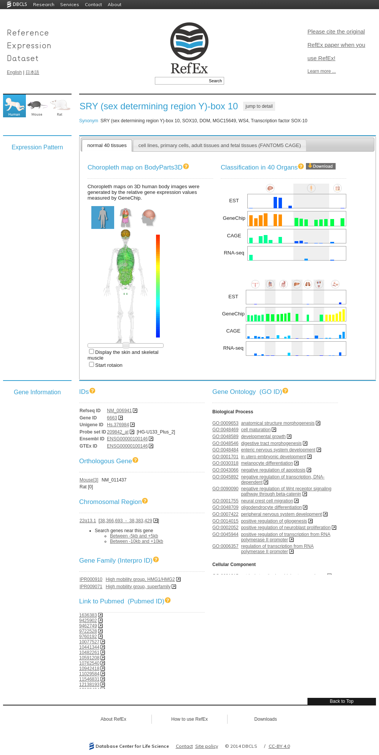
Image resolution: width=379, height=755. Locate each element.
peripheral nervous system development (281, 514)
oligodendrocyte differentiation (271, 507)
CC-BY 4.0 (279, 746)
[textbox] (181, 80)
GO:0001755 (225, 501)
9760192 (88, 636)
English (14, 72)
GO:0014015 (225, 521)
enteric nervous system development (278, 450)
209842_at (118, 432)
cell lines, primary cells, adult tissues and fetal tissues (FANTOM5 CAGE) (220, 145)
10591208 (89, 658)
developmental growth (263, 436)
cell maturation (256, 429)
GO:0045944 (225, 534)
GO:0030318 (225, 463)
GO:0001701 (225, 456)
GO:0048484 (225, 450)
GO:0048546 (225, 443)
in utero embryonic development (273, 456)
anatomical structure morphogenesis (277, 423)
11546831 (89, 679)
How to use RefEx (189, 719)
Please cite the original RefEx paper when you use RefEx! (336, 44)
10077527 (89, 642)
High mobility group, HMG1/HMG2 (140, 579)
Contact (93, 4)
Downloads (265, 719)
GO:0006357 (225, 546)
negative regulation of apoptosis (273, 470)
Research (43, 4)
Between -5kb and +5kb (134, 536)
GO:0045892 (225, 477)
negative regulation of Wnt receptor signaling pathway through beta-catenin (286, 491)
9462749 (88, 626)
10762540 (89, 663)
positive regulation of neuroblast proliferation (285, 527)
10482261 (89, 652)
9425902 (88, 620)
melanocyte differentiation (267, 463)
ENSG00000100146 (127, 438)
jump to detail (258, 106)
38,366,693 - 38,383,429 (126, 520)
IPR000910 (91, 579)
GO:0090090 (225, 488)
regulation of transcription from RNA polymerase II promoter (277, 549)
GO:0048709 (225, 507)
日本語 (32, 72)
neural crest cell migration (267, 501)
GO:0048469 (225, 429)
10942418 (89, 668)
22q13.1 (88, 520)
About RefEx (113, 719)
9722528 (88, 631)
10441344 (89, 647)
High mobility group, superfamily (138, 586)
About (114, 4)
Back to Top (342, 701)
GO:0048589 (225, 436)
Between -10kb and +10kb (136, 541)
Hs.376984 (118, 424)
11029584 (89, 674)
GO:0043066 (225, 470)
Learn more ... (321, 71)
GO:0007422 (225, 514)
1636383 (88, 615)
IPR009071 (91, 586)
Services (69, 4)
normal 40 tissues (106, 145)
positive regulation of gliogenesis (274, 521)
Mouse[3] (89, 480)
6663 (112, 418)
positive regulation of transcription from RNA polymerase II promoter (285, 537)
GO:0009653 (225, 423)
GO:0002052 (225, 527)
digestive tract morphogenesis (271, 443)
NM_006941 (119, 410)
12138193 (89, 684)
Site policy (206, 746)
